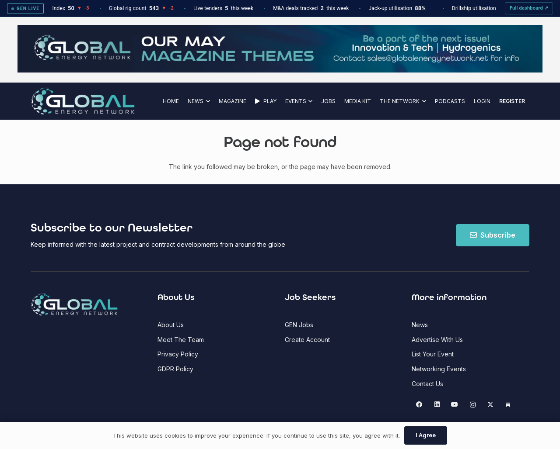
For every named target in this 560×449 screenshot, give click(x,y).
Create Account (307, 339)
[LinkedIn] (436, 404)
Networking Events (439, 369)
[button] (206, 101)
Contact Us (427, 383)
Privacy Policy (178, 354)
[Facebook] (419, 404)
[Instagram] (472, 404)
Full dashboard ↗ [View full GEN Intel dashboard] (529, 8)
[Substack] (508, 404)
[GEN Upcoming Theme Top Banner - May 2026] (280, 70)
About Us (171, 324)
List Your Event (433, 354)
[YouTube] (454, 404)
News (420, 324)
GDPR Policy (175, 369)
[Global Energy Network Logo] (83, 101)
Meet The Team (181, 339)
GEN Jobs (299, 324)
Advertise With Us (437, 339)
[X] (490, 404)
